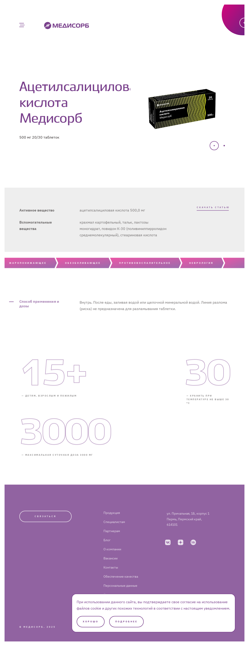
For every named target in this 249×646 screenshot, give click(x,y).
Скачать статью (213, 211)
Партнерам (111, 539)
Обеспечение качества (120, 585)
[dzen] (180, 550)
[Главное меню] (22, 25)
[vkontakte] (167, 550)
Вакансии (110, 566)
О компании (112, 557)
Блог (107, 548)
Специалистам (114, 530)
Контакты (110, 575)
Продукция (111, 521)
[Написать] (222, 33)
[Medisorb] (66, 25)
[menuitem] (128, 521)
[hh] (193, 550)
